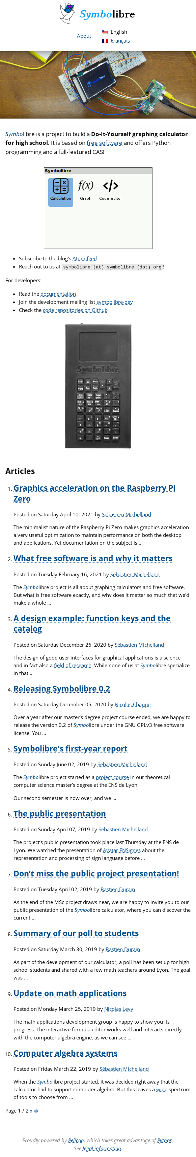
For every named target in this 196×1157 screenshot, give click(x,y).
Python (165, 1139)
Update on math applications (70, 992)
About (84, 35)
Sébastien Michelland (126, 513)
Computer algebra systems (65, 1052)
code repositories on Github (75, 309)
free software (104, 143)
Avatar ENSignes (122, 849)
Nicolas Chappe (132, 703)
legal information (102, 1147)
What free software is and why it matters (92, 557)
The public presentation (59, 813)
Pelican (76, 1139)
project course (112, 776)
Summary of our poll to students (76, 932)
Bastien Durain (118, 888)
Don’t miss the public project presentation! (96, 873)
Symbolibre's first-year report (70, 748)
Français (120, 40)
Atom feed (85, 258)
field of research (72, 664)
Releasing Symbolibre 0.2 (61, 688)
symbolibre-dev (114, 301)
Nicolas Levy (118, 1008)
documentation (58, 293)
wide (161, 1088)
